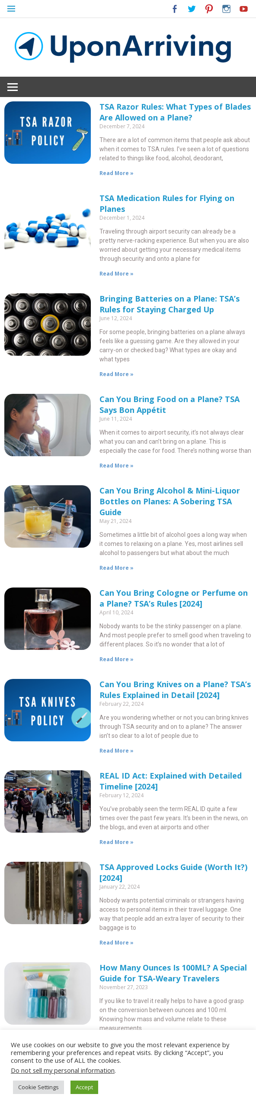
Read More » (116, 173)
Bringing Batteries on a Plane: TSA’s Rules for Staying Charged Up (169, 304)
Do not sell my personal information (63, 1070)
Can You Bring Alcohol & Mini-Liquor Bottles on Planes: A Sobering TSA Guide (169, 501)
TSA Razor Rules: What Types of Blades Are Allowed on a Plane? (175, 112)
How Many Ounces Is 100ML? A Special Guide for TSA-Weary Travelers (173, 973)
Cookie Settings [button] (38, 1087)
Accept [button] (84, 1087)
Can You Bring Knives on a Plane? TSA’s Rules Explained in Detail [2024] (175, 689)
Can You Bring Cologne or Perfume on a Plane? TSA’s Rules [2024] (173, 598)
